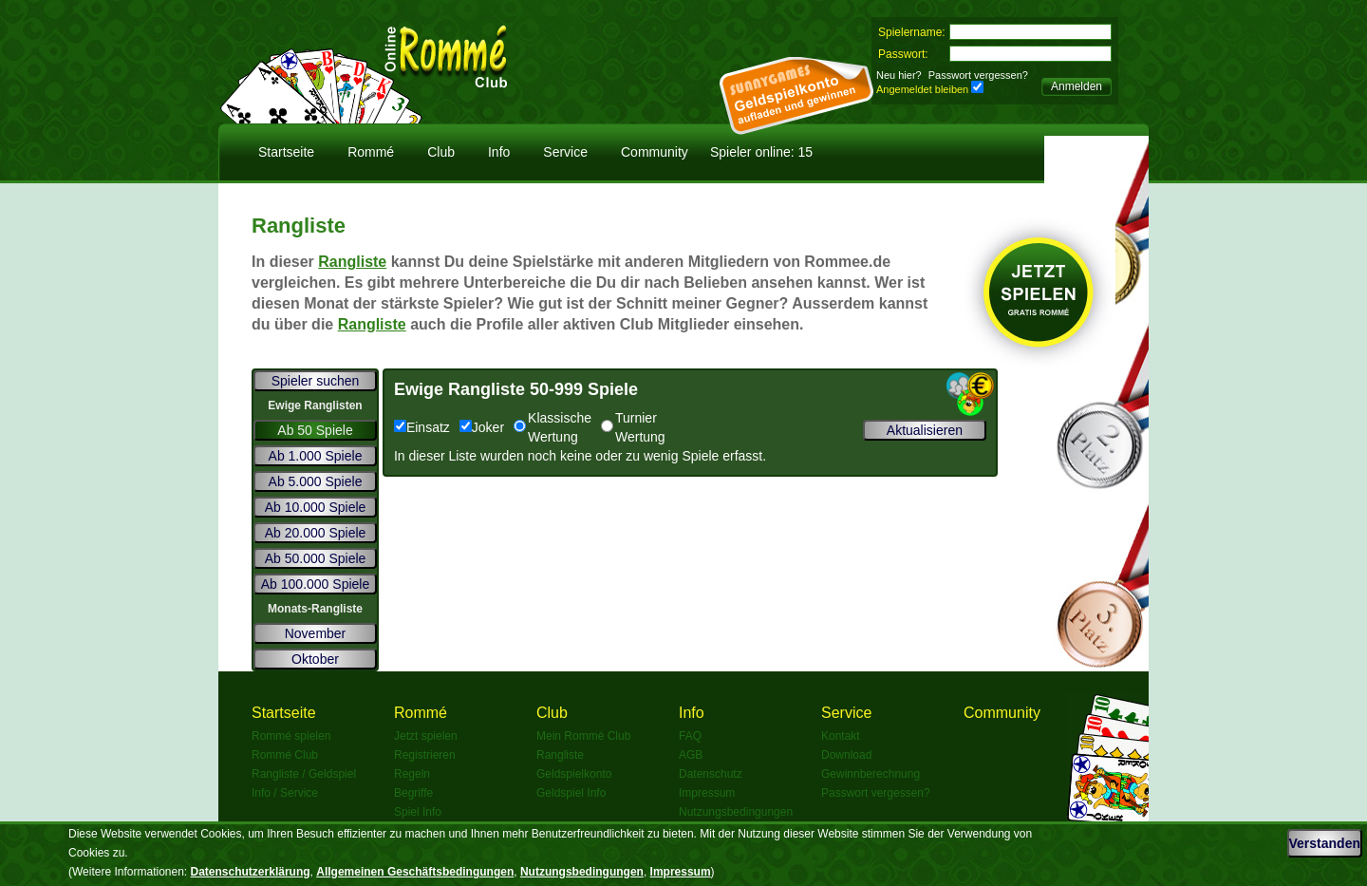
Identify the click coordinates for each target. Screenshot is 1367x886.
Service (565, 152)
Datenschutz (710, 774)
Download (846, 755)
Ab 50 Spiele (314, 430)
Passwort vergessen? (978, 75)
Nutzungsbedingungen (736, 812)
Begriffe (413, 793)
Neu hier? (899, 75)
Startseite (286, 152)
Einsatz (422, 427)
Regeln (412, 774)
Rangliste (352, 262)
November (315, 633)
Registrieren (425, 755)
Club (441, 152)
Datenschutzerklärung (250, 871)
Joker (481, 427)
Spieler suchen (316, 380)
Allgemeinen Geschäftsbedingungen (415, 871)
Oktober (315, 659)
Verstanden (1324, 843)
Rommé (370, 152)
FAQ (690, 736)
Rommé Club (285, 755)
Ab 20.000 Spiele (315, 532)
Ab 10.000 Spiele (315, 507)
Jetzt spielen (426, 736)
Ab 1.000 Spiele (316, 455)
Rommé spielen (291, 736)
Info (499, 152)
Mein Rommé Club (583, 736)
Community (654, 152)
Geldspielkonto (573, 774)
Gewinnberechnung (870, 774)
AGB (690, 755)
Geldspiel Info (571, 793)
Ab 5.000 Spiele (316, 481)
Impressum (707, 793)
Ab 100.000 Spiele (315, 584)
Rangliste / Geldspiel (304, 774)
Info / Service (285, 793)
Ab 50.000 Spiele (315, 558)
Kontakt (840, 736)
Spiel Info (417, 812)
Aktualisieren (925, 430)
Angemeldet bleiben (922, 89)
